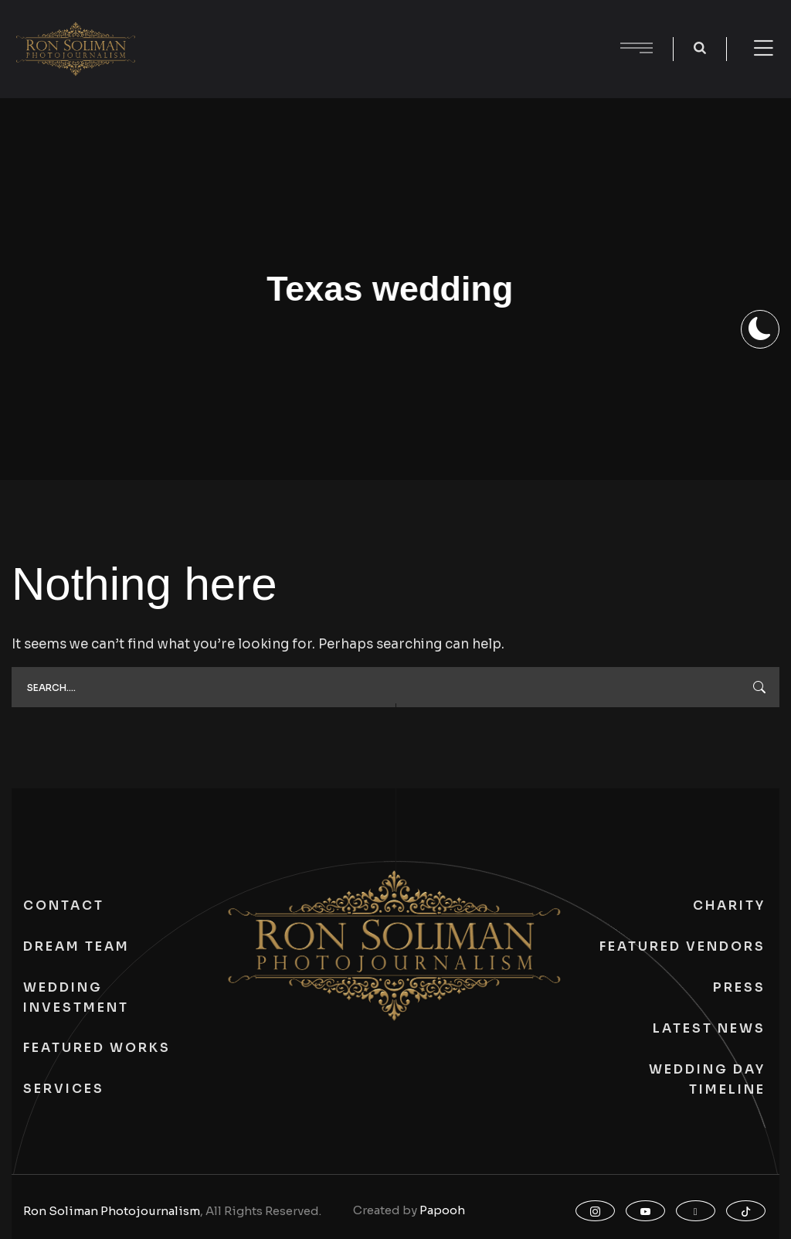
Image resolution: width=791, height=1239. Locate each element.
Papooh (442, 1210)
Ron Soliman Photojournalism (111, 1210)
